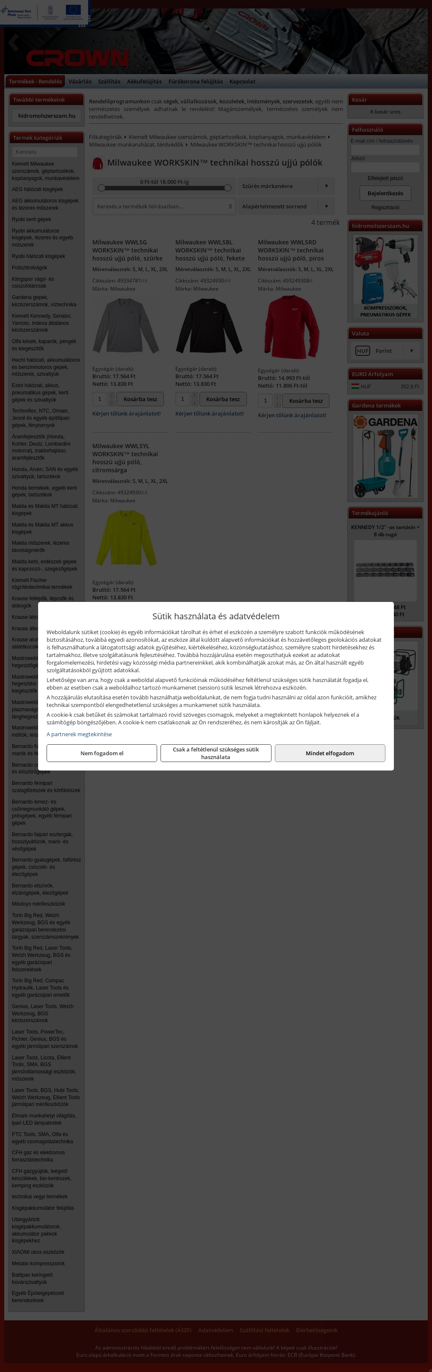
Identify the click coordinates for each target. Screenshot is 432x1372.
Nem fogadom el (102, 753)
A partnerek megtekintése (79, 734)
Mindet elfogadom (330, 753)
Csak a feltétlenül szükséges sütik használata (216, 753)
